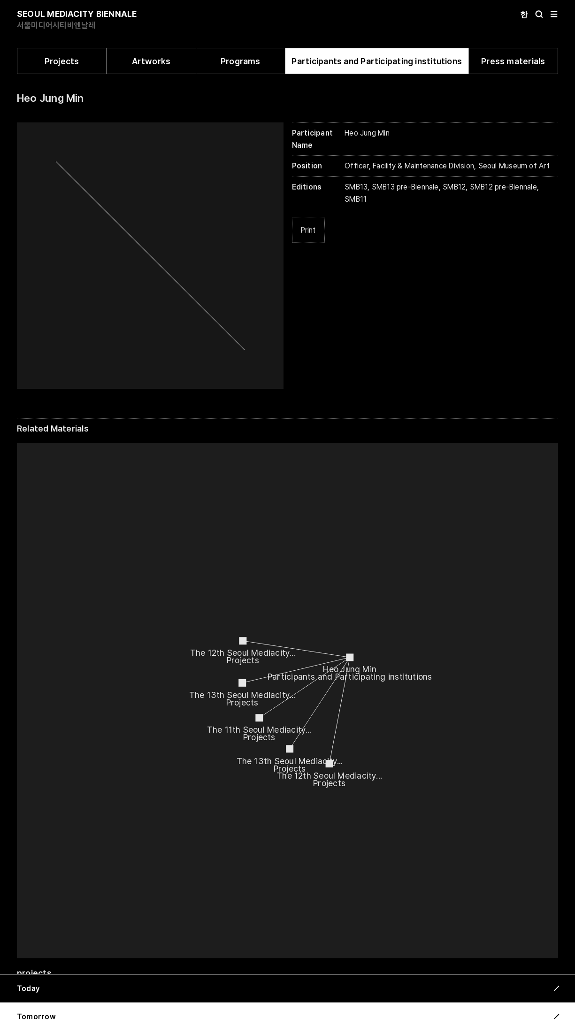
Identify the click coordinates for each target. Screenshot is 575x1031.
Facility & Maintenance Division (423, 165)
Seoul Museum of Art (514, 165)
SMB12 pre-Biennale (503, 186)
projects (34, 973)
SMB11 (356, 199)
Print (308, 230)
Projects (62, 61)
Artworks (151, 61)
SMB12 (454, 186)
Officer (357, 165)
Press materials (513, 61)
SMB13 (356, 186)
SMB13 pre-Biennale (405, 186)
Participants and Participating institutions (376, 61)
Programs (241, 61)
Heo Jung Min (50, 98)
